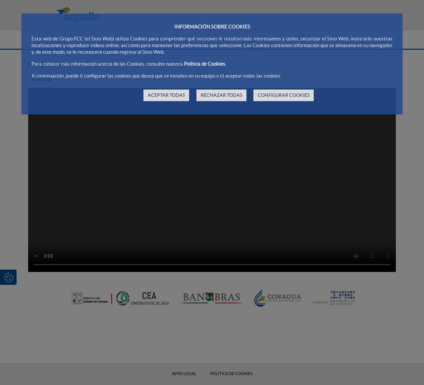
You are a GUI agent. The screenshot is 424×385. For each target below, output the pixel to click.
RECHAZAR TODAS (221, 95)
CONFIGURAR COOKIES (283, 95)
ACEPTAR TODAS (166, 95)
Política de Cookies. (205, 64)
